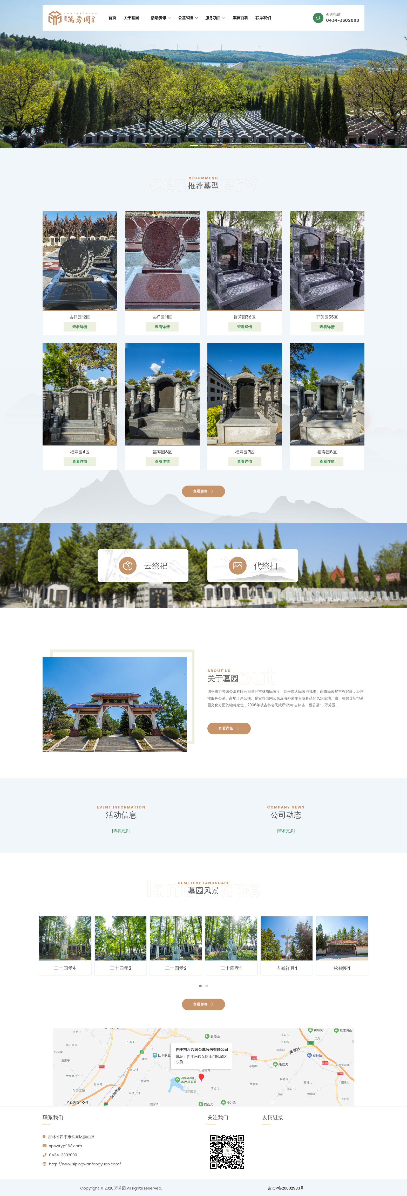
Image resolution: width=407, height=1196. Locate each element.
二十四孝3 (176, 967)
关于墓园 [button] (134, 17)
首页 (112, 17)
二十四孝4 (121, 967)
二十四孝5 (65, 967)
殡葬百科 (240, 17)
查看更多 (203, 491)
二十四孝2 (231, 967)
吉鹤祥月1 (342, 967)
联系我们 (263, 17)
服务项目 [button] (215, 17)
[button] (200, 984)
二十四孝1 (286, 967)
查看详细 (229, 728)
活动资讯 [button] (161, 17)
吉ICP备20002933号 (286, 1187)
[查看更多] (121, 830)
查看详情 (79, 326)
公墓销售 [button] (188, 17)
